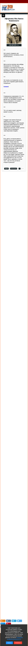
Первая (6, 168)
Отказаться (18, 642)
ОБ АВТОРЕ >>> (14, 45)
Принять (9, 642)
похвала (6, 86)
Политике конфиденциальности (15, 638)
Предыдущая (13, 168)
